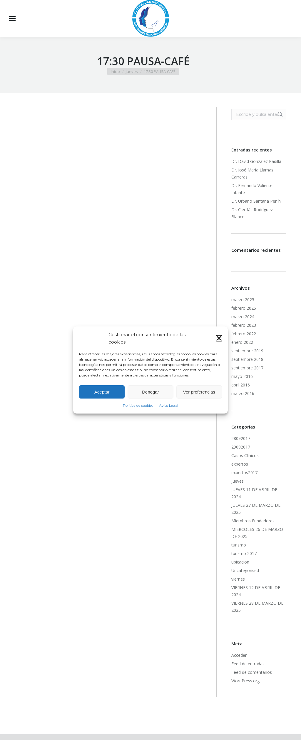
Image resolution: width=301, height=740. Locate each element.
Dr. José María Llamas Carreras (252, 173)
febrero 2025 (243, 308)
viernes (238, 579)
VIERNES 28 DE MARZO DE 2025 (257, 606)
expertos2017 (244, 472)
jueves (237, 481)
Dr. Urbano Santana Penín (256, 201)
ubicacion (240, 562)
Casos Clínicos (245, 455)
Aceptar (102, 391)
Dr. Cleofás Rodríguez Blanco (252, 213)
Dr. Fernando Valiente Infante (251, 189)
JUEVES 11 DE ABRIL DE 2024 (254, 493)
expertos (239, 464)
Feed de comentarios (251, 672)
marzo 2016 (242, 393)
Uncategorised (245, 570)
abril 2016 (240, 385)
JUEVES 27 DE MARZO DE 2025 (255, 508)
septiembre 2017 (247, 368)
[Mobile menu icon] (12, 18)
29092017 (240, 447)
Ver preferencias (199, 391)
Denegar (150, 391)
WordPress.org (245, 681)
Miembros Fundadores (253, 521)
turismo (238, 545)
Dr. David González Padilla (256, 161)
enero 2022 (242, 342)
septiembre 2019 (247, 351)
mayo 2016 (242, 376)
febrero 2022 (243, 333)
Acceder (239, 655)
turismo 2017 (244, 553)
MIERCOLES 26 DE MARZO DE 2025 (257, 532)
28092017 (240, 438)
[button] (219, 338)
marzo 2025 (242, 299)
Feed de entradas (248, 663)
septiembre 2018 (247, 359)
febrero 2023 (243, 325)
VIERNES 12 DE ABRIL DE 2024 (255, 591)
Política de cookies (138, 405)
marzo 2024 (242, 316)
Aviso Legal (168, 405)
